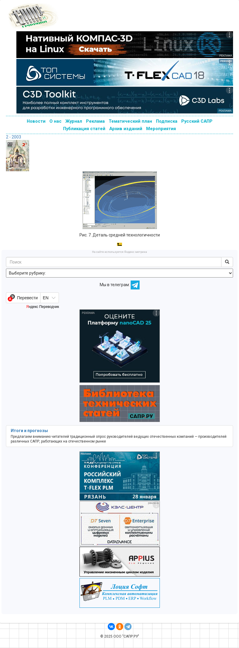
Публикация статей (84, 128)
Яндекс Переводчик (42, 307)
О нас (55, 121)
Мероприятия (161, 128)
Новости (36, 121)
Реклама (95, 121)
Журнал (73, 121)
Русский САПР (197, 121)
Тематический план (130, 121)
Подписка (166, 121)
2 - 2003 (13, 137)
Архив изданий (125, 128)
